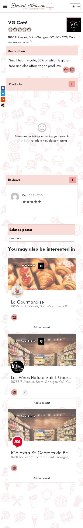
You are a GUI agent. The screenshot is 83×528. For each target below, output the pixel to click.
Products (15, 84)
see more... (16, 238)
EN (74, 6)
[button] (3, 105)
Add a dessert (42, 327)
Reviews (14, 180)
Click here (23, 140)
